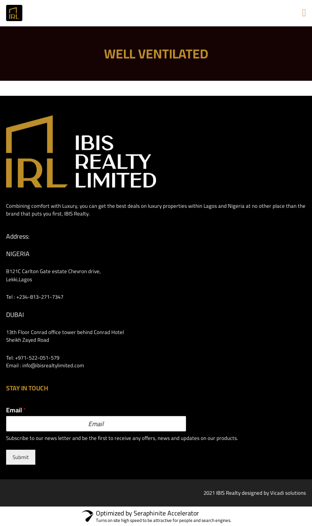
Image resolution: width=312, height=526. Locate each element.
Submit (21, 457)
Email (16, 410)
